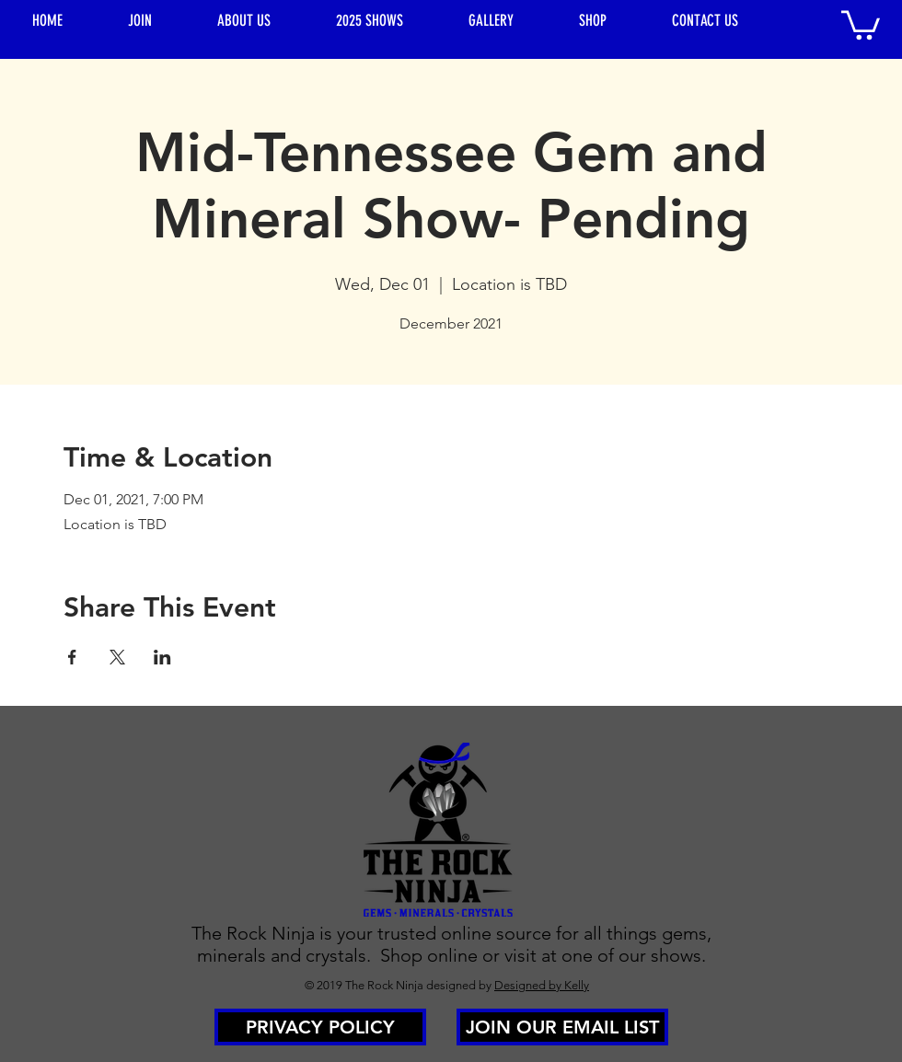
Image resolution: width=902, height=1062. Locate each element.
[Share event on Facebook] (72, 657)
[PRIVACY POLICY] (320, 1027)
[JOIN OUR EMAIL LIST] (562, 1027)
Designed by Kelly (541, 985)
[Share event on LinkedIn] (162, 657)
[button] (860, 23)
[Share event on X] (117, 657)
